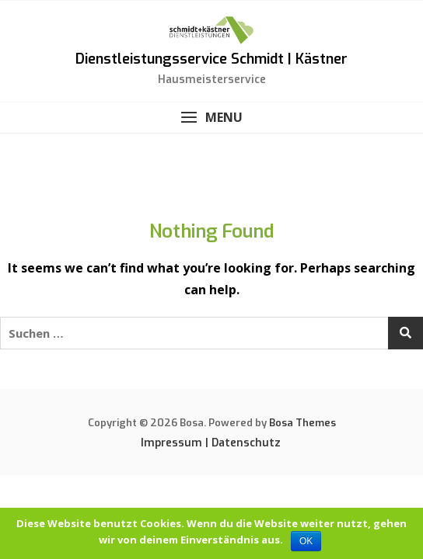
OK (306, 541)
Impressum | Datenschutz (211, 443)
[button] (211, 117)
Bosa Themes (302, 422)
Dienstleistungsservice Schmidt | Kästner (211, 59)
